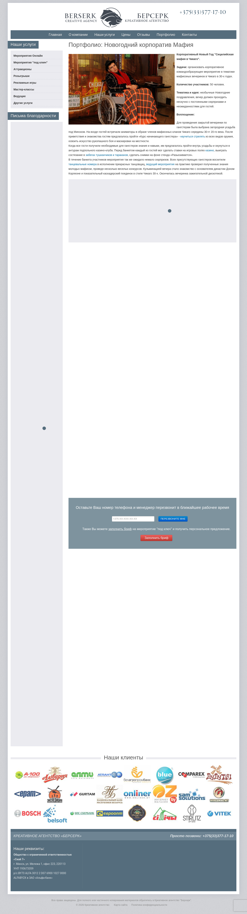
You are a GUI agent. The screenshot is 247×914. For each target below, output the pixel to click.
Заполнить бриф (156, 537)
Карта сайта (120, 905)
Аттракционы (22, 69)
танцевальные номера (83, 164)
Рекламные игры (25, 82)
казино (210, 150)
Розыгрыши (22, 75)
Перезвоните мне (173, 518)
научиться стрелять (192, 136)
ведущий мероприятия (160, 164)
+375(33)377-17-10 (202, 12)
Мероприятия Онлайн (28, 55)
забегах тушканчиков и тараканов (107, 155)
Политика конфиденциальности (149, 905)
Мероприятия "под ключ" (30, 62)
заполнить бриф (120, 529)
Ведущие (20, 96)
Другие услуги (23, 102)
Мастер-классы (24, 89)
